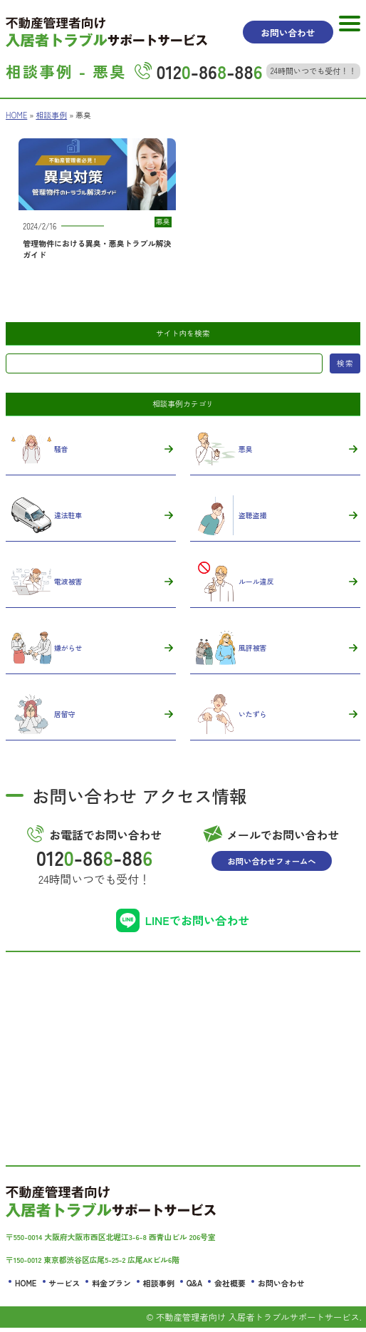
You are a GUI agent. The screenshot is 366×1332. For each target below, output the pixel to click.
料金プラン (111, 1287)
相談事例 (52, 115)
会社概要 (230, 1287)
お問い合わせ (281, 1287)
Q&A (194, 1287)
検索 (344, 363)
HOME (16, 115)
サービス (64, 1287)
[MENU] (349, 23)
